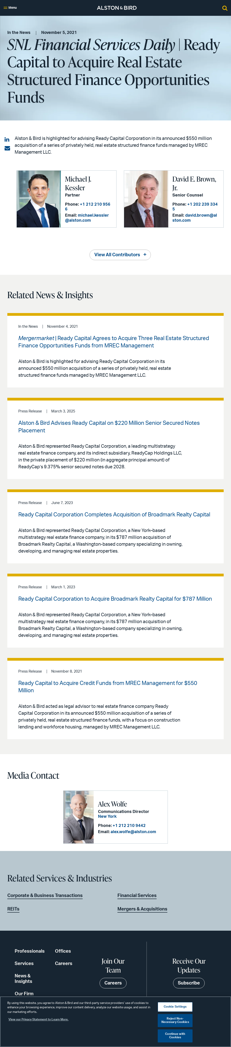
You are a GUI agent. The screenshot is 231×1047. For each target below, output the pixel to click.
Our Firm (24, 994)
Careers (63, 963)
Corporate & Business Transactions (45, 895)
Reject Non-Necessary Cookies (175, 1020)
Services (24, 963)
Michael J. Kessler (78, 183)
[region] (115, 1021)
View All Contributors (117, 255)
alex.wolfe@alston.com (133, 832)
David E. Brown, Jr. (194, 183)
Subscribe (189, 983)
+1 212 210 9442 (129, 826)
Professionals (30, 951)
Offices (63, 951)
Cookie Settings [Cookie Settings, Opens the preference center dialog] (175, 1006)
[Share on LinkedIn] (7, 139)
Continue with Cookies (175, 1036)
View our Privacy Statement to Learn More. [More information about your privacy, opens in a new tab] (38, 1019)
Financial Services (137, 895)
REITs (13, 909)
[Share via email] (7, 148)
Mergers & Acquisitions (142, 909)
